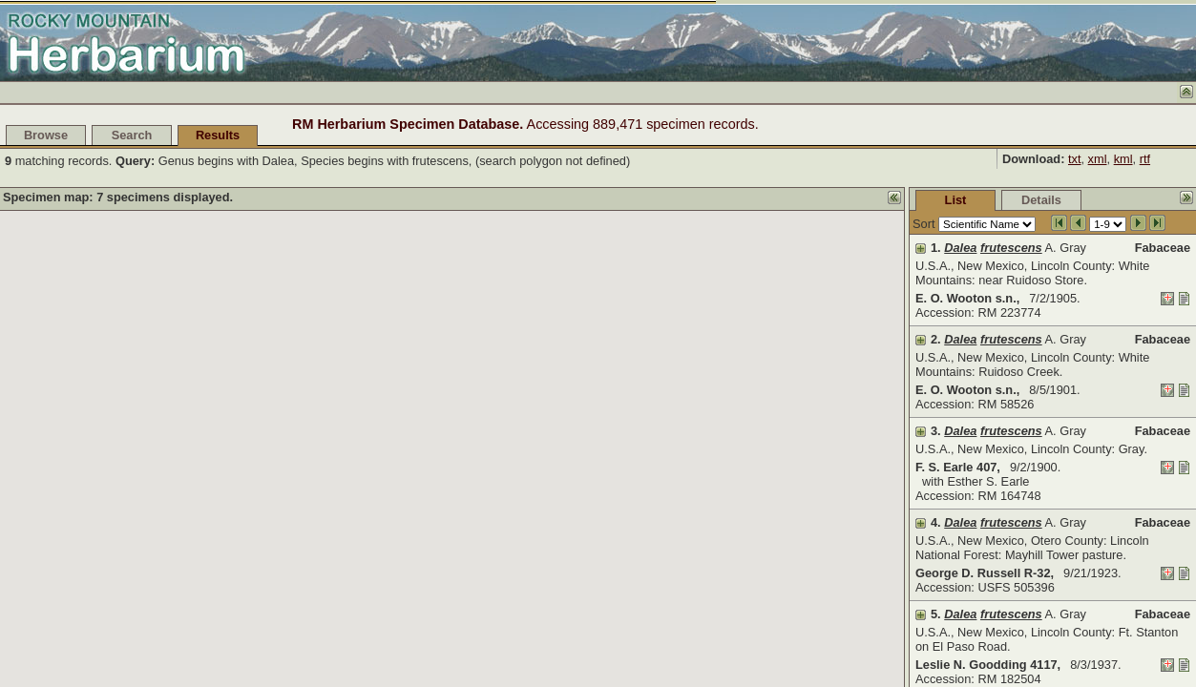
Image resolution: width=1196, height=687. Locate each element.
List (813, 200)
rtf (1145, 159)
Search (132, 135)
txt (1074, 159)
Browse (46, 135)
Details (898, 200)
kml (1123, 159)
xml (1097, 159)
